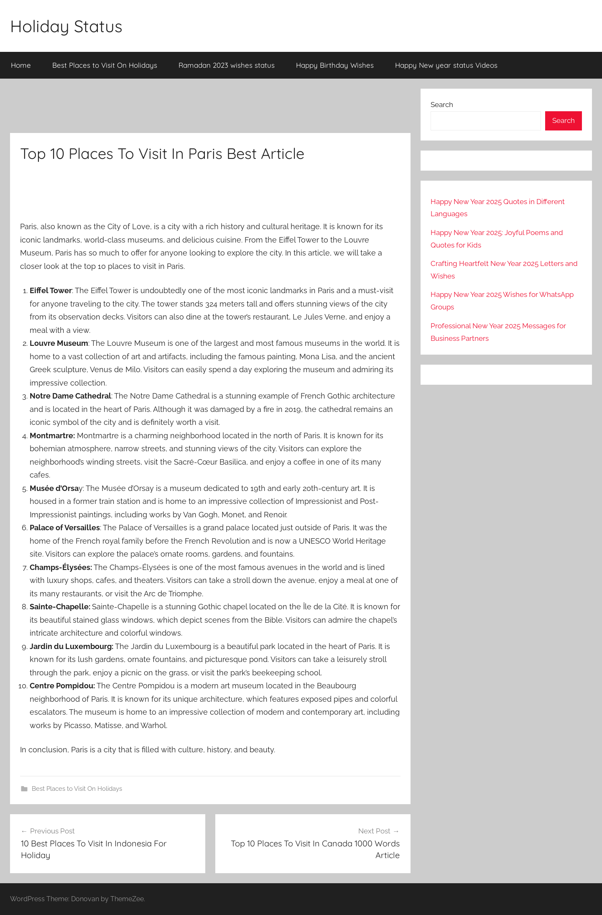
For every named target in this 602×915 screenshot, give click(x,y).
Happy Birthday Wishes (335, 65)
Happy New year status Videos (446, 65)
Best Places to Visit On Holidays (104, 65)
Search (442, 104)
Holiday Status (66, 25)
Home (21, 65)
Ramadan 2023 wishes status (227, 65)
